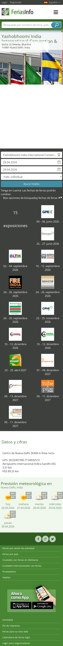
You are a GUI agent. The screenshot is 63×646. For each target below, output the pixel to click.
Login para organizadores (16, 643)
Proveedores (9, 571)
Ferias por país (10, 554)
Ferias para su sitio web (15, 631)
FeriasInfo (18, 11)
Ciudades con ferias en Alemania (20, 559)
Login (4, 2)
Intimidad (7, 619)
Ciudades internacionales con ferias (21, 565)
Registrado (15, 2)
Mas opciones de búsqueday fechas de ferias (30, 198)
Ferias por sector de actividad (18, 548)
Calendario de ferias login (16, 637)
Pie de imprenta (11, 625)
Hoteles (6, 577)
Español (54, 2)
